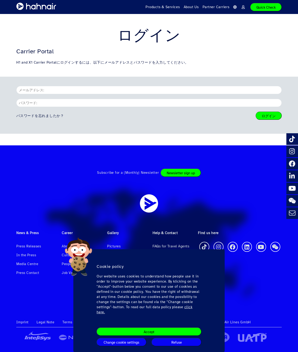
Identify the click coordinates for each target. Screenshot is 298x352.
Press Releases (28, 246)
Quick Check (266, 7)
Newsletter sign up (181, 173)
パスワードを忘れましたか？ (40, 116)
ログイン (269, 116)
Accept (149, 332)
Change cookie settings (121, 342)
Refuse (176, 342)
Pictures (114, 246)
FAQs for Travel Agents (170, 246)
